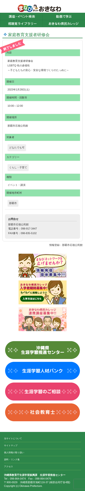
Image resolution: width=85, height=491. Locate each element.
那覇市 (13, 203)
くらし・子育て (18, 167)
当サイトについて (13, 438)
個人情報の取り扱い (14, 452)
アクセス (8, 466)
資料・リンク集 (12, 459)
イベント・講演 (16, 185)
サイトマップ (10, 445)
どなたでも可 (16, 147)
